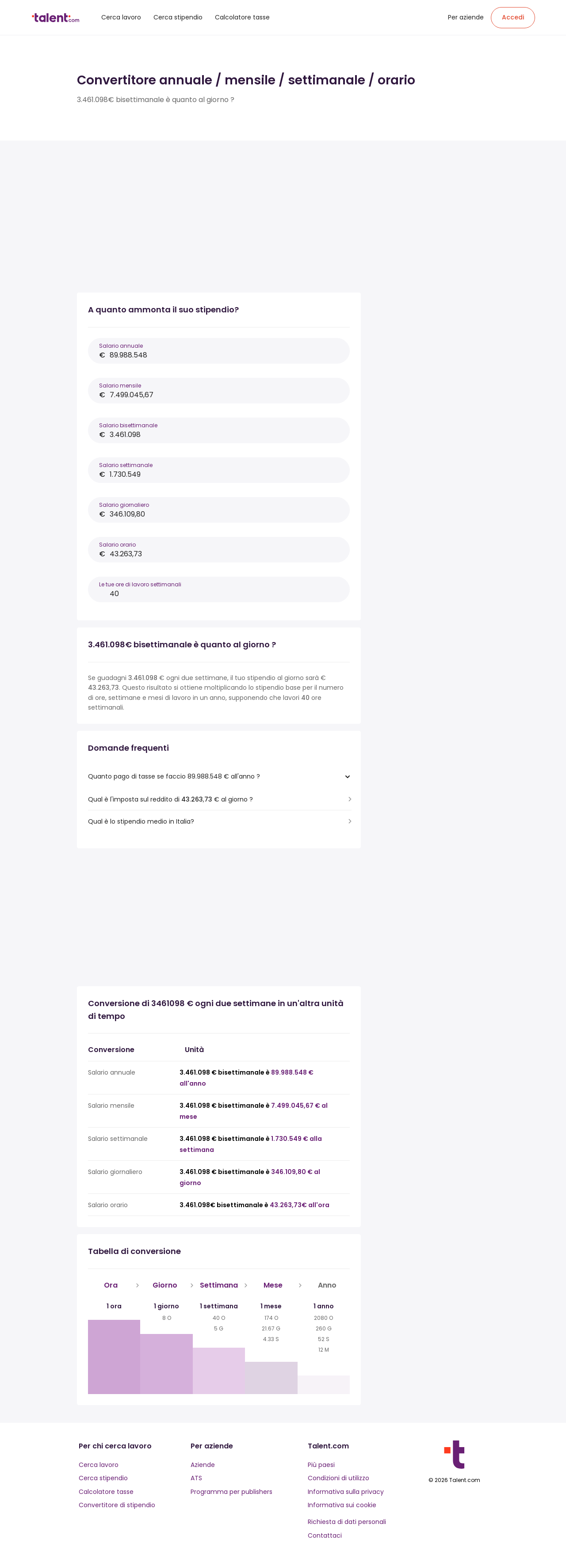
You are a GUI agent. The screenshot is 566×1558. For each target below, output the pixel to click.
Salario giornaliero (124, 505)
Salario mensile (120, 385)
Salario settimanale (126, 465)
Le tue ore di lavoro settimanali (140, 584)
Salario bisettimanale (128, 425)
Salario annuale (121, 346)
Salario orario (117, 544)
